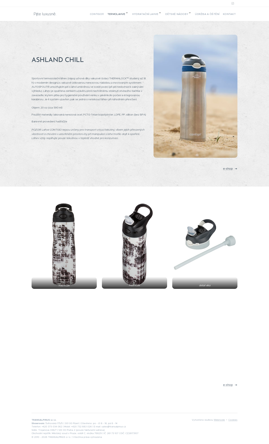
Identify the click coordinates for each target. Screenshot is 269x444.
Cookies (232, 419)
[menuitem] (196, 14)
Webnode (219, 419)
